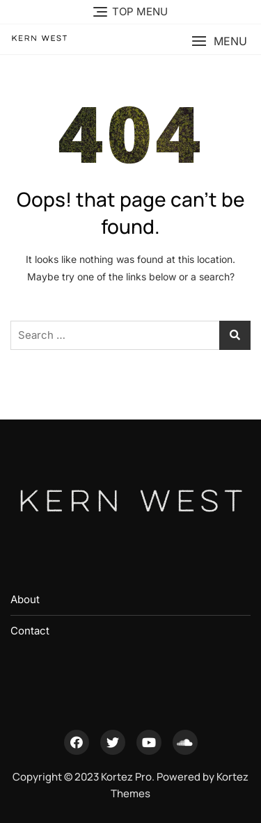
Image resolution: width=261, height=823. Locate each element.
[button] (219, 41)
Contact (29, 630)
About (25, 599)
